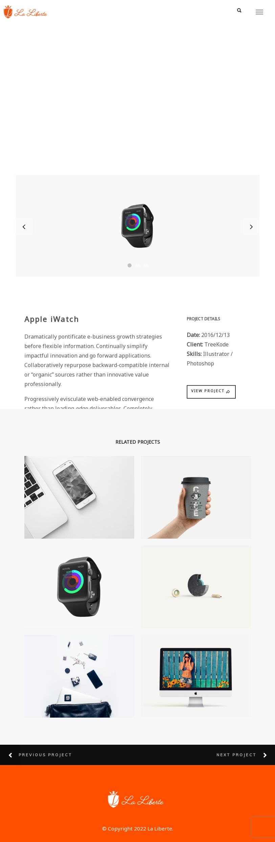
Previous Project (45, 755)
